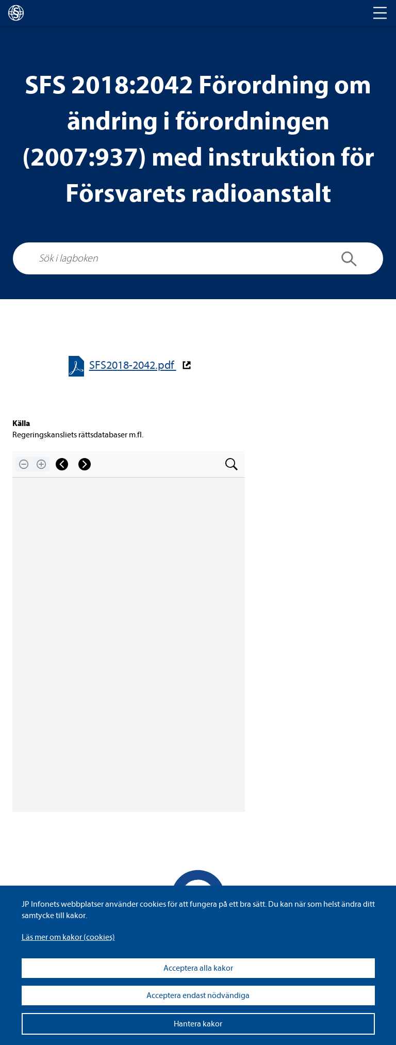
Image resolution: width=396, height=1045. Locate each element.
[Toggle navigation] (380, 13)
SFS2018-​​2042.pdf (132, 365)
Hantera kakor (198, 1023)
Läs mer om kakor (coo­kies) (68, 937)
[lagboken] (16, 13)
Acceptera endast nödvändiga (198, 995)
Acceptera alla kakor (198, 968)
